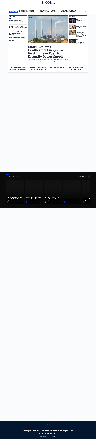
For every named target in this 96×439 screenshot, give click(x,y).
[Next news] (86, 12)
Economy (54, 7)
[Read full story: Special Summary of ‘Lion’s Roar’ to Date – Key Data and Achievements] (78, 42)
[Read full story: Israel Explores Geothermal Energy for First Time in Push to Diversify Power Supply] (48, 29)
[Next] (89, 177)
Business (22, 7)
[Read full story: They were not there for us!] (78, 26)
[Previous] (86, 177)
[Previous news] (83, 12)
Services (76, 7)
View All (81, 176)
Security (47, 7)
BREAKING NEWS (13, 11)
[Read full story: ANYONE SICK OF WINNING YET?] (78, 20)
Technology (31, 7)
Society (68, 7)
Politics (39, 7)
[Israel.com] (48, 424)
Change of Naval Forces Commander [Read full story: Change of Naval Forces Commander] (56, 67)
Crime (61, 7)
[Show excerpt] (38, 11)
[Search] (86, 7)
